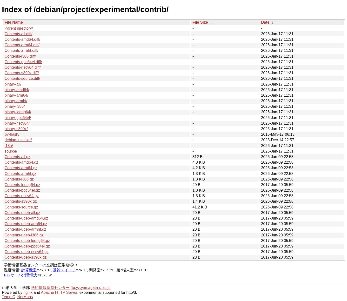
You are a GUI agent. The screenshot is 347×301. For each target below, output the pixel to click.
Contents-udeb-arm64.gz (26, 224)
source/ (11, 151)
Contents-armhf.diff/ (21, 50)
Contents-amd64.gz (21, 162)
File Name (14, 22)
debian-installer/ (18, 140)
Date (265, 22)
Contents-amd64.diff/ (22, 39)
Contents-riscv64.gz (22, 196)
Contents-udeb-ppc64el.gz (27, 246)
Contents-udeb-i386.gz (24, 235)
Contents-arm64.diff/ (22, 45)
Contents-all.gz (17, 157)
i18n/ (9, 146)
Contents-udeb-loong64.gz (27, 241)
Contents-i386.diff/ (20, 56)
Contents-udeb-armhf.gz (25, 229)
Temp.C (8, 297)
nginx (28, 292)
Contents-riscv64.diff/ (23, 67)
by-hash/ (12, 134)
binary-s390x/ (16, 129)
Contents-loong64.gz (22, 185)
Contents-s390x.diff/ (22, 73)
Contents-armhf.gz (20, 174)
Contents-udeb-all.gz (22, 213)
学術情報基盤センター (50, 288)
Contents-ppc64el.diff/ (23, 62)
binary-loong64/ (18, 112)
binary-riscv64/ (17, 123)
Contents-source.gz (21, 207)
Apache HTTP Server (59, 292)
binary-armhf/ (16, 101)
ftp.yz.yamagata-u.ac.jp (90, 288)
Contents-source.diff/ (22, 78)
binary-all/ (13, 84)
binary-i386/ (15, 106)
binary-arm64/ (16, 95)
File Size (200, 22)
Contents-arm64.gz (21, 168)
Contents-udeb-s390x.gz (26, 257)
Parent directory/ (19, 28)
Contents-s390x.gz (21, 201)
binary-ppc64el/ (18, 118)
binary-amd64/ (17, 90)
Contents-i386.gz (19, 179)
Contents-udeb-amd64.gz (26, 218)
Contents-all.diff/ (18, 34)
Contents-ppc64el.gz (22, 190)
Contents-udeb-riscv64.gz (26, 252)
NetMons (25, 297)
